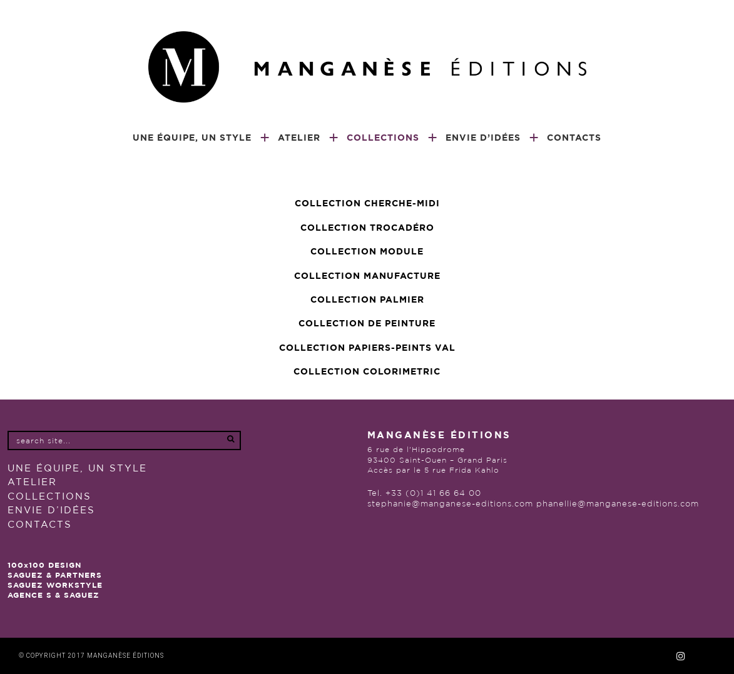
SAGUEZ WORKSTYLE (55, 585)
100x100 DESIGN (44, 565)
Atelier (32, 482)
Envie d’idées (51, 510)
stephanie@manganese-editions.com (450, 504)
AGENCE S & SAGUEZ (53, 595)
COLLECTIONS (49, 496)
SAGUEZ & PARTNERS (55, 575)
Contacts (40, 525)
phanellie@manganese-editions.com (617, 504)
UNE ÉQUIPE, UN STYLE (77, 468)
